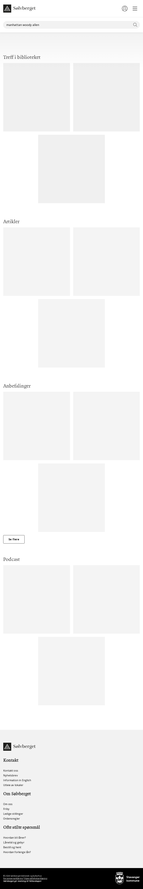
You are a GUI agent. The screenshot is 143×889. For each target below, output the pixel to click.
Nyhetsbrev (10, 775)
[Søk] (71, 25)
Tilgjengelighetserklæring (35, 878)
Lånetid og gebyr (13, 842)
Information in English (17, 780)
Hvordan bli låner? (14, 837)
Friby (6, 809)
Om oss (7, 804)
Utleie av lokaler (13, 785)
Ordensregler (11, 818)
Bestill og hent (12, 847)
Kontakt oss (10, 770)
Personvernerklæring (13, 878)
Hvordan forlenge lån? (17, 852)
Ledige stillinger (13, 814)
